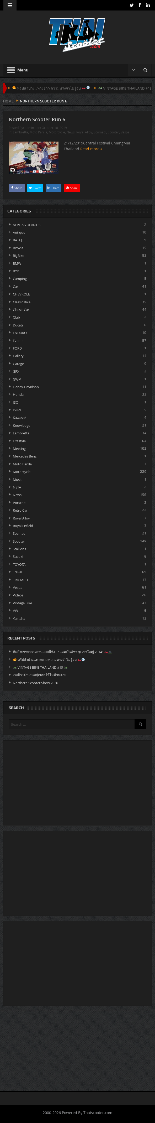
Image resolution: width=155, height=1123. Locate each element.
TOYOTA (19, 564)
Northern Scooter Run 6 (37, 119)
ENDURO (20, 332)
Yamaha (19, 618)
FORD (17, 348)
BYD (16, 271)
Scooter (113, 132)
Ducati (18, 325)
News (71, 132)
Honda (18, 394)
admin (29, 128)
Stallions (19, 549)
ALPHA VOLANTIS (26, 224)
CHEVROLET (22, 294)
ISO (15, 402)
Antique (19, 232)
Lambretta (20, 132)
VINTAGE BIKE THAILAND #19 (40, 667)
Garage (18, 363)
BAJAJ (17, 240)
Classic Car (21, 309)
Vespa (125, 132)
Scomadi (100, 132)
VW (15, 610)
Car (15, 286)
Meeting (19, 448)
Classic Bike (21, 302)
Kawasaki (20, 417)
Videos (18, 595)
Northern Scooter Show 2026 (35, 682)
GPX (16, 371)
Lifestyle (19, 441)
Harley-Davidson (26, 386)
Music (17, 479)
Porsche (19, 502)
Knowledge (21, 425)
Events (18, 340)
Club (16, 317)
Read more (91, 148)
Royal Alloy (84, 132)
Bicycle (18, 248)
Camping (20, 278)
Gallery (18, 355)
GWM (17, 379)
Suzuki (18, 556)
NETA (17, 487)
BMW (17, 263)
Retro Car (20, 510)
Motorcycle (57, 132)
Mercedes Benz (24, 456)
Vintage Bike (22, 603)
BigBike (18, 255)
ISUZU (17, 410)
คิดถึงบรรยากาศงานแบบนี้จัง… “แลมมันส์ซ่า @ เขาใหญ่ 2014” (62, 651)
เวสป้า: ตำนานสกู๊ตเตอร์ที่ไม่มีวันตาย (39, 675)
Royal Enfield (23, 525)
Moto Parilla (38, 132)
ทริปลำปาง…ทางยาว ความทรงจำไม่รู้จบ (59, 88)
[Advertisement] (77, 1048)
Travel (17, 572)
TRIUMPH (20, 580)
